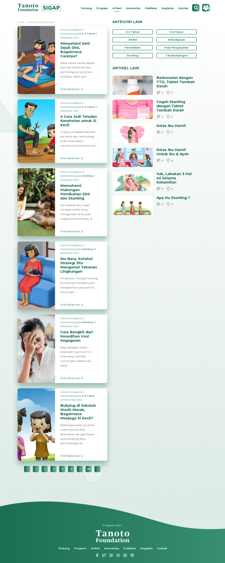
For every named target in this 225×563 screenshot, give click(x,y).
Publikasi (151, 8)
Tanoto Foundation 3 (72, 29)
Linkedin (125, 555)
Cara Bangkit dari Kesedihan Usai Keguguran (76, 336)
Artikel (116, 8)
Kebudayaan (176, 39)
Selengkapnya (72, 90)
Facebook (96, 555)
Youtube (118, 555)
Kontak (183, 8)
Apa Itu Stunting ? (173, 198)
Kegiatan (168, 8)
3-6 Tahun (88, 395)
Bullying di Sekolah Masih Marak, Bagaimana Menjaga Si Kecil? (78, 411)
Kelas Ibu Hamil (171, 126)
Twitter (103, 555)
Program (102, 8)
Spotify (132, 555)
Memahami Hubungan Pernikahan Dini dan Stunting (75, 192)
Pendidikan (132, 47)
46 (88, 469)
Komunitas (133, 8)
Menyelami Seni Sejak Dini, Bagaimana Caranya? (75, 49)
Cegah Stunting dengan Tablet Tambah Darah (170, 106)
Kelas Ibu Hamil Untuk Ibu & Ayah (172, 152)
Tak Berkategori (177, 55)
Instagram (110, 555)
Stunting (87, 175)
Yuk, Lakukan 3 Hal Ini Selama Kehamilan (174, 178)
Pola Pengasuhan (176, 47)
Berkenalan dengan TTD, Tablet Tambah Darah (175, 82)
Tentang (86, 8)
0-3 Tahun (88, 33)
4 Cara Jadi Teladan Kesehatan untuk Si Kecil (78, 120)
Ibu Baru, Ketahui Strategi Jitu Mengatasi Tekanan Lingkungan (78, 265)
